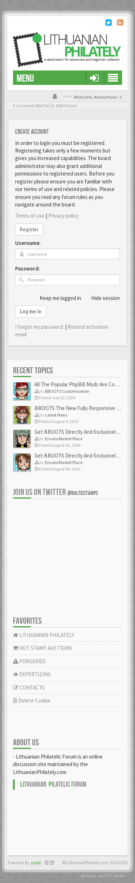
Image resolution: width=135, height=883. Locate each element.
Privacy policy (63, 215)
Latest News (56, 415)
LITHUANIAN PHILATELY (43, 635)
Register (29, 229)
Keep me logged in (56, 297)
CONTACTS (29, 687)
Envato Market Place (63, 438)
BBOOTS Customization (67, 391)
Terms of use (30, 215)
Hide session (101, 297)
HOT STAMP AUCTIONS (42, 648)
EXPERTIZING (32, 674)
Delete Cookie (31, 700)
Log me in (30, 311)
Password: (27, 268)
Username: (28, 243)
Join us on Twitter (55, 492)
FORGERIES (29, 661)
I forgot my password (39, 326)
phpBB (36, 863)
